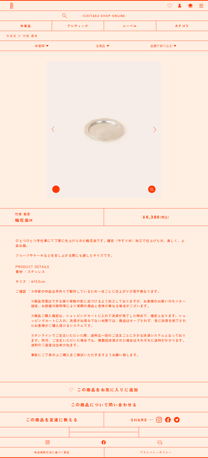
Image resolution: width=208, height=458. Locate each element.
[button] (53, 129)
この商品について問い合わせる (104, 405)
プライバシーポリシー (156, 452)
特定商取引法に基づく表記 (52, 452)
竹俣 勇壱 (30, 36)
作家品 (11, 36)
